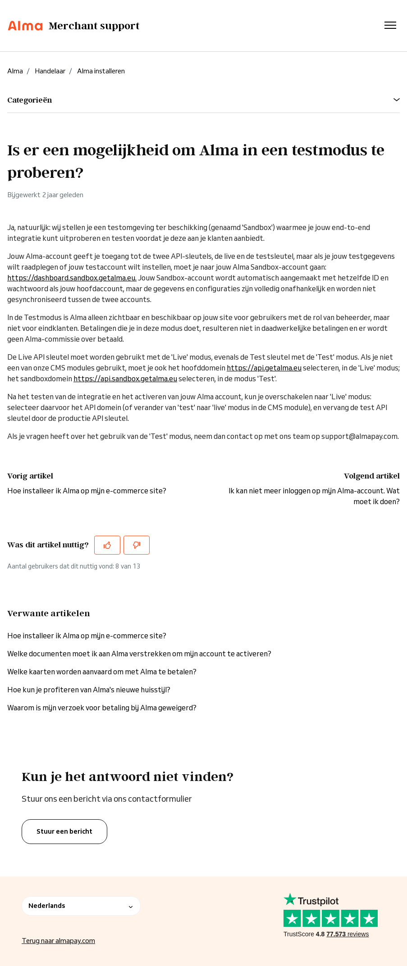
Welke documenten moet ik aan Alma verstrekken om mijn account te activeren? (139, 653)
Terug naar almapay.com (58, 940)
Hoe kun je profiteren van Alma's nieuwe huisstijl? (88, 689)
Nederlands (81, 906)
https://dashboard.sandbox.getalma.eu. (72, 277)
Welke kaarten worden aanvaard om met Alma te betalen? (102, 671)
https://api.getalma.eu (264, 367)
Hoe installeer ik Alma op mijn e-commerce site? (86, 490)
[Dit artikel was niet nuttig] (136, 545)
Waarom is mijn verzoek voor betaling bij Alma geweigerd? (102, 707)
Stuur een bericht (64, 831)
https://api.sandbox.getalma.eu (125, 378)
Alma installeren (101, 71)
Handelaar (50, 71)
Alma (15, 71)
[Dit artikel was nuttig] (107, 545)
